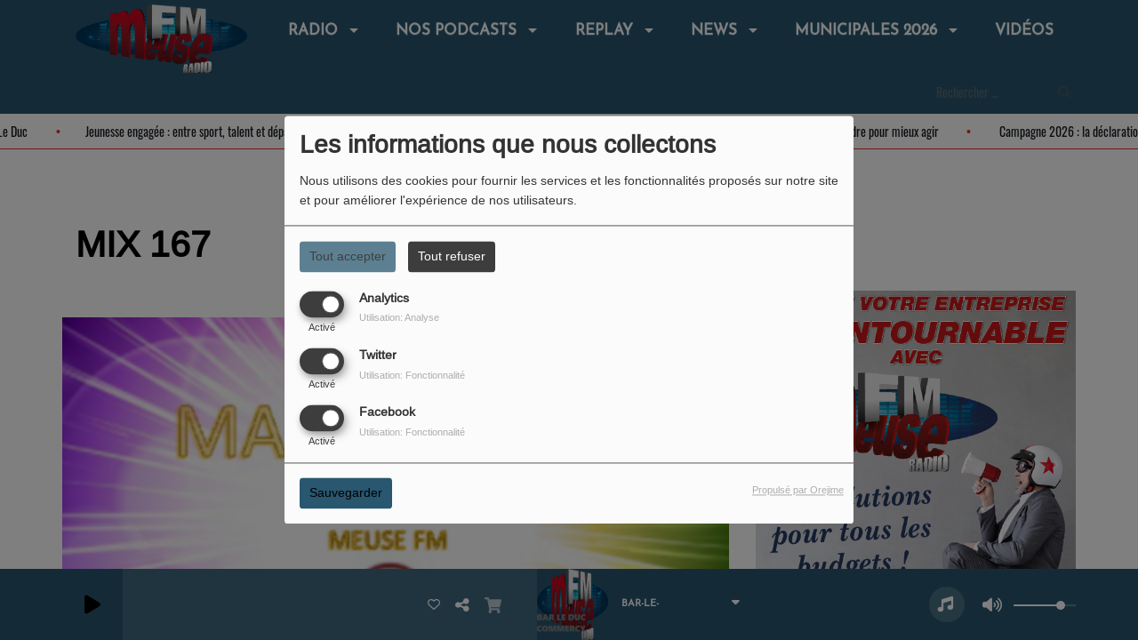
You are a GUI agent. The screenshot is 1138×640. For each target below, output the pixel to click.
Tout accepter (347, 256)
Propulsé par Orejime (798, 490)
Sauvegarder (345, 493)
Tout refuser (451, 256)
